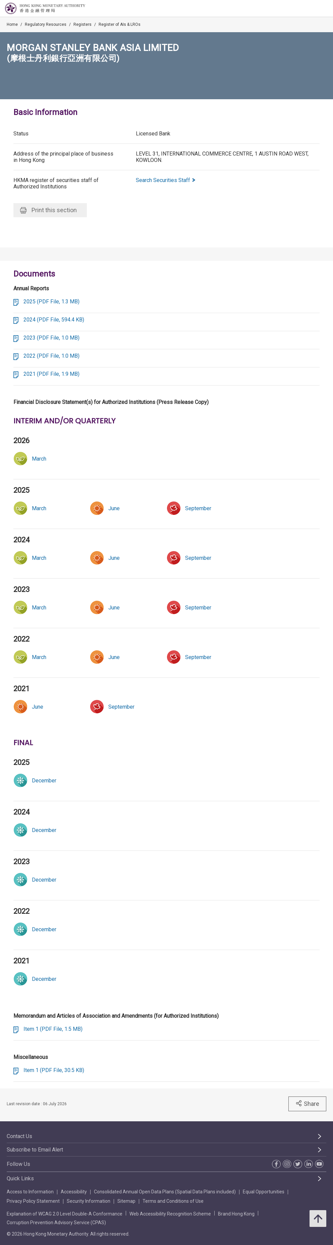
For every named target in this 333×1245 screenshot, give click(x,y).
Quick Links (20, 1178)
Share (307, 1103)
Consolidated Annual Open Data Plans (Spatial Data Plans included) (165, 1191)
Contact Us (19, 1136)
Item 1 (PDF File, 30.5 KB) (53, 1070)
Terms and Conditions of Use (173, 1201)
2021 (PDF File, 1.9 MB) (51, 374)
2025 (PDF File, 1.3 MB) (51, 301)
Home (12, 24)
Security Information (88, 1201)
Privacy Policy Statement (33, 1201)
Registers (82, 24)
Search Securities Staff (166, 180)
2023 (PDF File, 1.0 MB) (51, 338)
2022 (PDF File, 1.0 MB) (51, 356)
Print (48, 210)
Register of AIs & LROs (120, 24)
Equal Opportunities (263, 1191)
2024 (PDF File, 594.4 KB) (53, 319)
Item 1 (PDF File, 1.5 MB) (52, 1029)
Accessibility (74, 1191)
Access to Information (30, 1191)
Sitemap (126, 1201)
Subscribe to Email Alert (35, 1149)
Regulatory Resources (45, 24)
